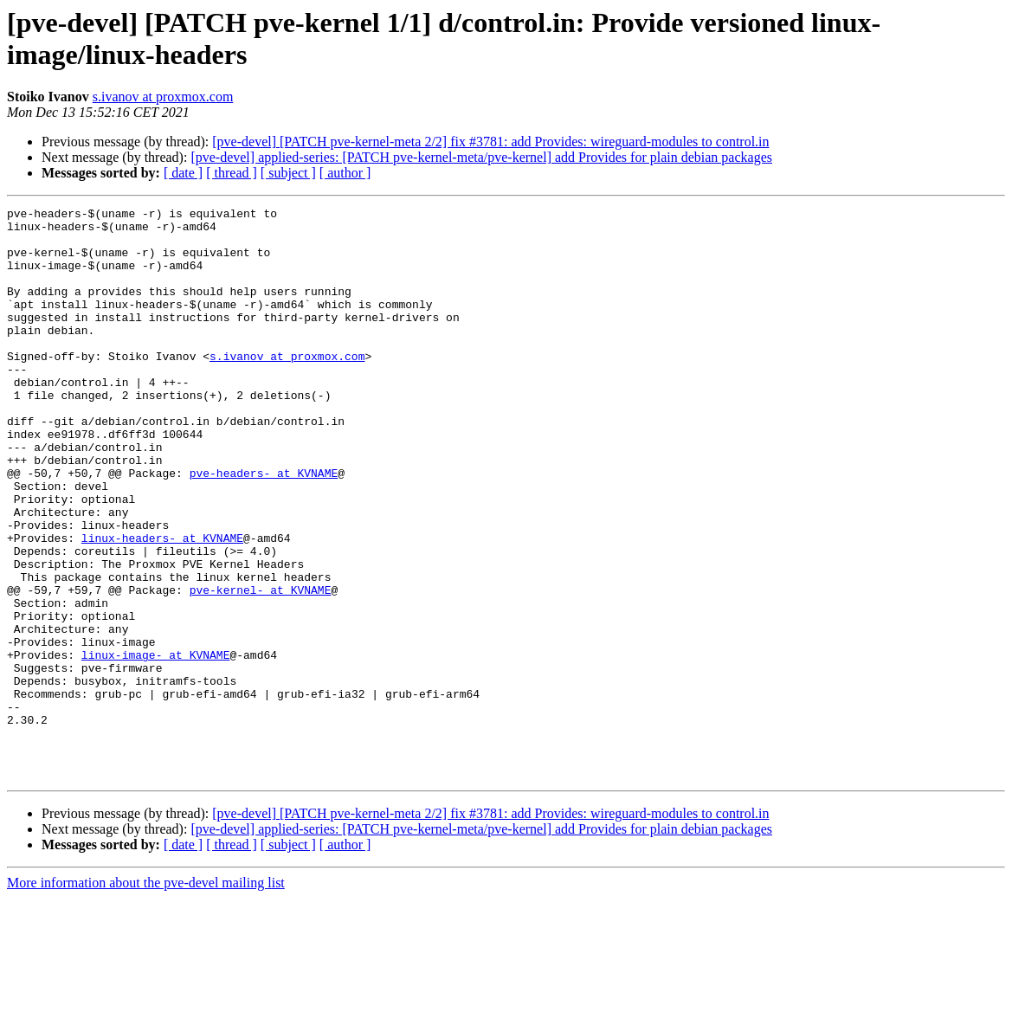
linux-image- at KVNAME (155, 745)
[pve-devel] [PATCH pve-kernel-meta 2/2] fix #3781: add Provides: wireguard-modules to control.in (490, 141)
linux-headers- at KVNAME (162, 605)
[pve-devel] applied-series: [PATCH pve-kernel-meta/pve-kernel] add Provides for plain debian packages (481, 157)
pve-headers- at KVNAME (264, 527)
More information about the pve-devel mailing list (146, 996)
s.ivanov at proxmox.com (163, 96)
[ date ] (183, 172)
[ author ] (345, 172)
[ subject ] (288, 172)
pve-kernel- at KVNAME (261, 667)
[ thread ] (231, 172)
